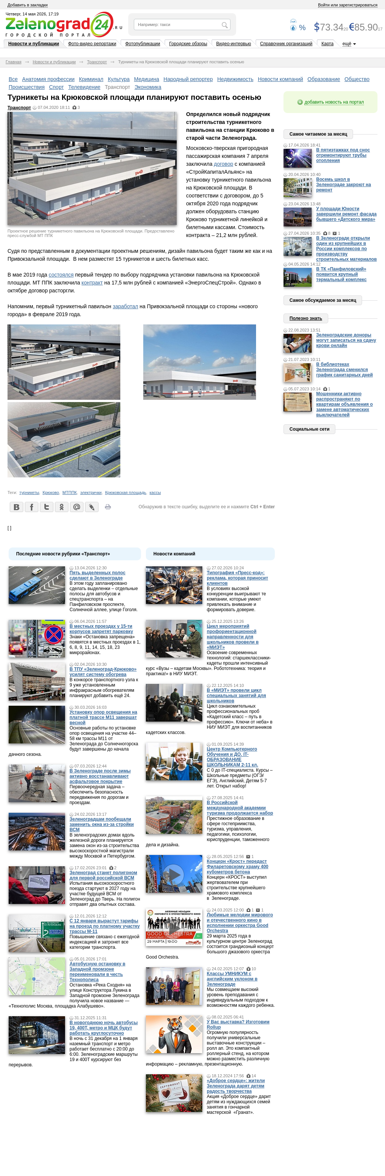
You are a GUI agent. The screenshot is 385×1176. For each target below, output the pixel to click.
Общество (357, 79)
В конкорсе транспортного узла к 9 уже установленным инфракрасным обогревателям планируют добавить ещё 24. (104, 687)
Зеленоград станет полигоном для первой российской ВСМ (103, 875)
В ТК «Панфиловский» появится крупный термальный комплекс (341, 274)
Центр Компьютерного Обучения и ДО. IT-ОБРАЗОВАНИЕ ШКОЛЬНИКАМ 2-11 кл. (232, 757)
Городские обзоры (188, 43)
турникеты (29, 492)
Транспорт (97, 62)
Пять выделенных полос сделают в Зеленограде (98, 575)
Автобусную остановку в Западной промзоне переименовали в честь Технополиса (97, 971)
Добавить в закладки (28, 5)
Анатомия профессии (48, 79)
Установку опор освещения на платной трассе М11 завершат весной (103, 717)
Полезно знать (306, 318)
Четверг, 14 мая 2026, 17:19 (32, 14)
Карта (327, 43)
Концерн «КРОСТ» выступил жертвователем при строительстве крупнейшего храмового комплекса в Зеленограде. (237, 888)
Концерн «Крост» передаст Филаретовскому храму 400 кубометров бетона (237, 867)
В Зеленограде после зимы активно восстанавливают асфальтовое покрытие (100, 776)
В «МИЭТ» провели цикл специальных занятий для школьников (236, 695)
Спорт (56, 87)
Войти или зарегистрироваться (347, 5)
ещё (347, 43)
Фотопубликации (142, 43)
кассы (155, 492)
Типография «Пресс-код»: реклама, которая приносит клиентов (237, 578)
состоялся (61, 275)
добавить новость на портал (334, 102)
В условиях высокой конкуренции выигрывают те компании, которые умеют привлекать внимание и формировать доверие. (236, 599)
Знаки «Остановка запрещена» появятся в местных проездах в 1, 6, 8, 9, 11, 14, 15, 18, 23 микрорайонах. (105, 644)
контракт (92, 283)
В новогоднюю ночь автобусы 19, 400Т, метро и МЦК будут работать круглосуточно (104, 1028)
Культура (119, 79)
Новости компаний (280, 79)
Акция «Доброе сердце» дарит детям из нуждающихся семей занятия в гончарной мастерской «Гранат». (239, 1104)
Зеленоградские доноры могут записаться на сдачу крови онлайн (346, 340)
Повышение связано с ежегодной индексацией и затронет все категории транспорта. (104, 942)
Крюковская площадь (125, 492)
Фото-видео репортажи (92, 43)
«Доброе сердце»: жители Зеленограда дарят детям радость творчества (236, 1086)
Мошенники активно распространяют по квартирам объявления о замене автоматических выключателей (344, 404)
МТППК (69, 492)
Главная (13, 62)
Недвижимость (235, 79)
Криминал (91, 79)
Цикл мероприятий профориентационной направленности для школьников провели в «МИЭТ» (233, 637)
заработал (125, 306)
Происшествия (27, 87)
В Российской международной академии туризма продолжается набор (240, 808)
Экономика (148, 87)
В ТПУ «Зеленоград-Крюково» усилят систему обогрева (103, 672)
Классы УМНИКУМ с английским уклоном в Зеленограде (232, 979)
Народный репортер (188, 79)
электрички (91, 492)
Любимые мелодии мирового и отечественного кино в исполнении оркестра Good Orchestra (240, 922)
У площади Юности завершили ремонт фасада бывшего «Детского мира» (346, 214)
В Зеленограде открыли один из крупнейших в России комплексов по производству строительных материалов (346, 249)
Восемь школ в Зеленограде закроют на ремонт (343, 185)
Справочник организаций (286, 43)
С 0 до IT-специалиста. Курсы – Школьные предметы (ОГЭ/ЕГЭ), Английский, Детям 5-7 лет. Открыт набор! (240, 778)
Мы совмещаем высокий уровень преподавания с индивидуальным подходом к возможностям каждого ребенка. (241, 997)
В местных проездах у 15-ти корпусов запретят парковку (101, 629)
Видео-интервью (233, 43)
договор (223, 164)
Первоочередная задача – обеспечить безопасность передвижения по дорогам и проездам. (99, 794)
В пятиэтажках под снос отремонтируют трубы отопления (343, 155)
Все (13, 79)
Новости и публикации (33, 43)
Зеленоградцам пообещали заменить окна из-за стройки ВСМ (102, 824)
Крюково (50, 492)
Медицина (146, 79)
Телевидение (84, 87)
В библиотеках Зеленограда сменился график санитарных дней (344, 370)
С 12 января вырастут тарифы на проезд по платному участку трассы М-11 (105, 926)
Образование (324, 79)
